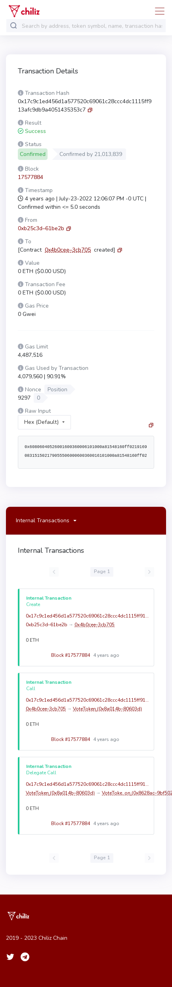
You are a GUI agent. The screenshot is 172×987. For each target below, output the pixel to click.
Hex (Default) (41, 422)
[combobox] (92, 26)
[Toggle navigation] (157, 11)
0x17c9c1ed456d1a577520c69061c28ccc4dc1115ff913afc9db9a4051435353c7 (88, 616)
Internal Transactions (42, 520)
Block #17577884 (83, 655)
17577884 (30, 177)
